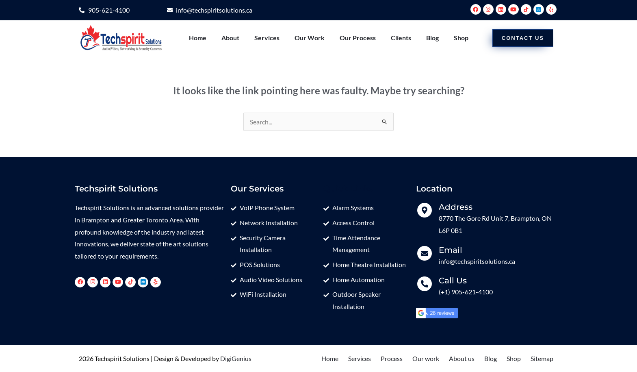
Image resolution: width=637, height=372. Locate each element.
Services (267, 37)
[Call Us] (424, 283)
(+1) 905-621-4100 (466, 292)
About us (461, 358)
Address (455, 207)
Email (450, 250)
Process (392, 358)
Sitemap (542, 358)
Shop (461, 37)
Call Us (453, 280)
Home (197, 37)
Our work (425, 358)
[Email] (424, 253)
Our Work (310, 37)
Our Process (358, 37)
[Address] (424, 210)
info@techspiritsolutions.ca (477, 261)
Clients (401, 37)
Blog (432, 37)
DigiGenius (235, 358)
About (230, 37)
